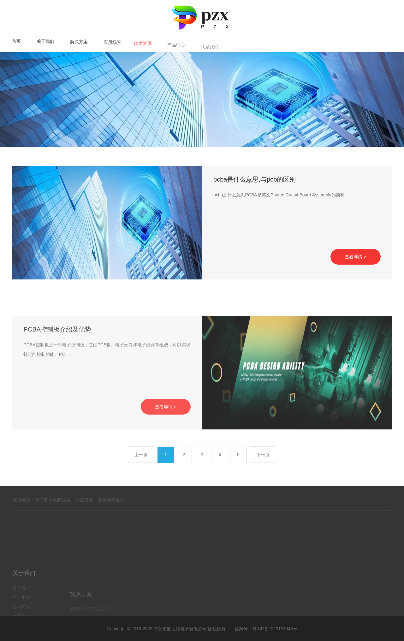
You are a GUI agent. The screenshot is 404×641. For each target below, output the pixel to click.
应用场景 (112, 46)
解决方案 (79, 44)
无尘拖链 (84, 507)
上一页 (140, 467)
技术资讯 (143, 48)
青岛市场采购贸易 (52, 507)
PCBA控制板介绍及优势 (57, 371)
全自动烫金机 (111, 507)
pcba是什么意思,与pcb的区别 (254, 183)
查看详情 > (355, 261)
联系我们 (209, 53)
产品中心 (176, 51)
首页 (16, 42)
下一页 (263, 467)
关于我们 (45, 42)
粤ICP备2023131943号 (274, 628)
